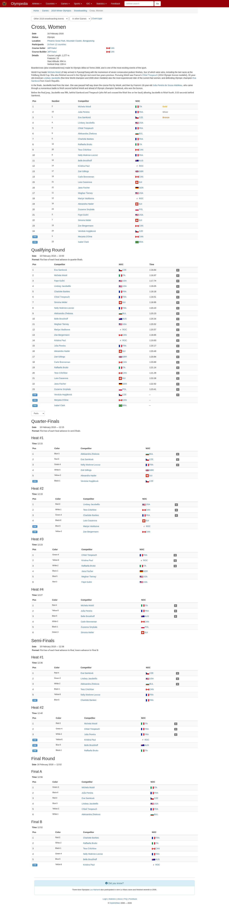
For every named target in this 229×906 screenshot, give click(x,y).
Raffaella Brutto (85, 144)
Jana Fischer (84, 188)
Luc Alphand (95, 890)
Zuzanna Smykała (86, 209)
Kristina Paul (84, 166)
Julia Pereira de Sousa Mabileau (167, 85)
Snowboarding (80, 10)
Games (65, 3)
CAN (110, 48)
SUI (138, 182)
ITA (138, 106)
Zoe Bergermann (85, 226)
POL (139, 209)
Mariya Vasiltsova (86, 198)
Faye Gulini (83, 215)
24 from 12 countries (56, 44)
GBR (139, 171)
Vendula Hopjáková (87, 231)
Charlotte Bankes (86, 139)
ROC (139, 166)
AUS (139, 160)
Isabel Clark (83, 242)
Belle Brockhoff (85, 160)
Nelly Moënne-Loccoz (88, 155)
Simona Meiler (84, 220)
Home (36, 10)
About (119, 899)
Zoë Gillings (83, 171)
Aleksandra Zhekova (87, 133)
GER (139, 188)
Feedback (115, 3)
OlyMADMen (115, 903)
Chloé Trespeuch (150, 75)
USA (139, 123)
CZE (139, 117)
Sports (78, 3)
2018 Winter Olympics (61, 10)
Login (105, 899)
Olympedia (19, 4)
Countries (51, 3)
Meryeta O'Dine (85, 236)
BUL (139, 133)
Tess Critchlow (84, 150)
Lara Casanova (85, 182)
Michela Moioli (54, 72)
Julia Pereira (83, 112)
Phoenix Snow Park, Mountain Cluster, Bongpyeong (70, 41)
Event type (97, 18)
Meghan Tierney (85, 193)
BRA (139, 242)
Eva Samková (84, 117)
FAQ (125, 899)
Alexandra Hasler (86, 204)
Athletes (36, 3)
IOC (89, 3)
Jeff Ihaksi (52, 48)
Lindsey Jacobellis (52, 78)
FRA (139, 112)
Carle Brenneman (86, 177)
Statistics (101, 3)
